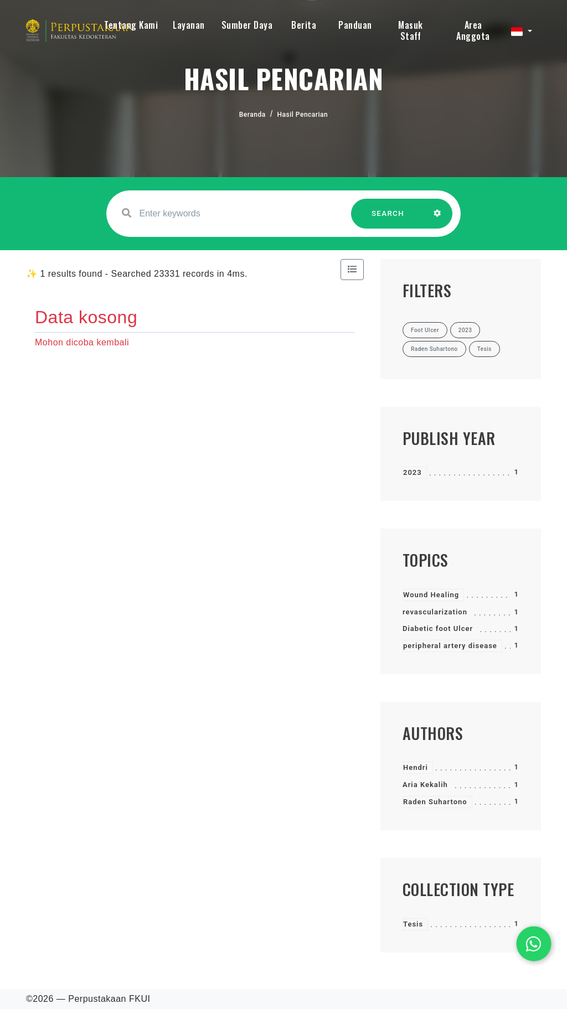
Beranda (252, 114)
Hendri (415, 767)
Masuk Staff (410, 30)
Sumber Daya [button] (247, 25)
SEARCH (388, 219)
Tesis (413, 924)
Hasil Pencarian (302, 114)
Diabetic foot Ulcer (438, 628)
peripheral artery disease (450, 645)
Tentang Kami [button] (131, 25)
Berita (303, 25)
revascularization (435, 612)
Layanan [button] (189, 25)
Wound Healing (431, 595)
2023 (412, 472)
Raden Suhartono (435, 802)
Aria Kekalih (425, 784)
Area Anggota (473, 30)
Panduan (355, 25)
